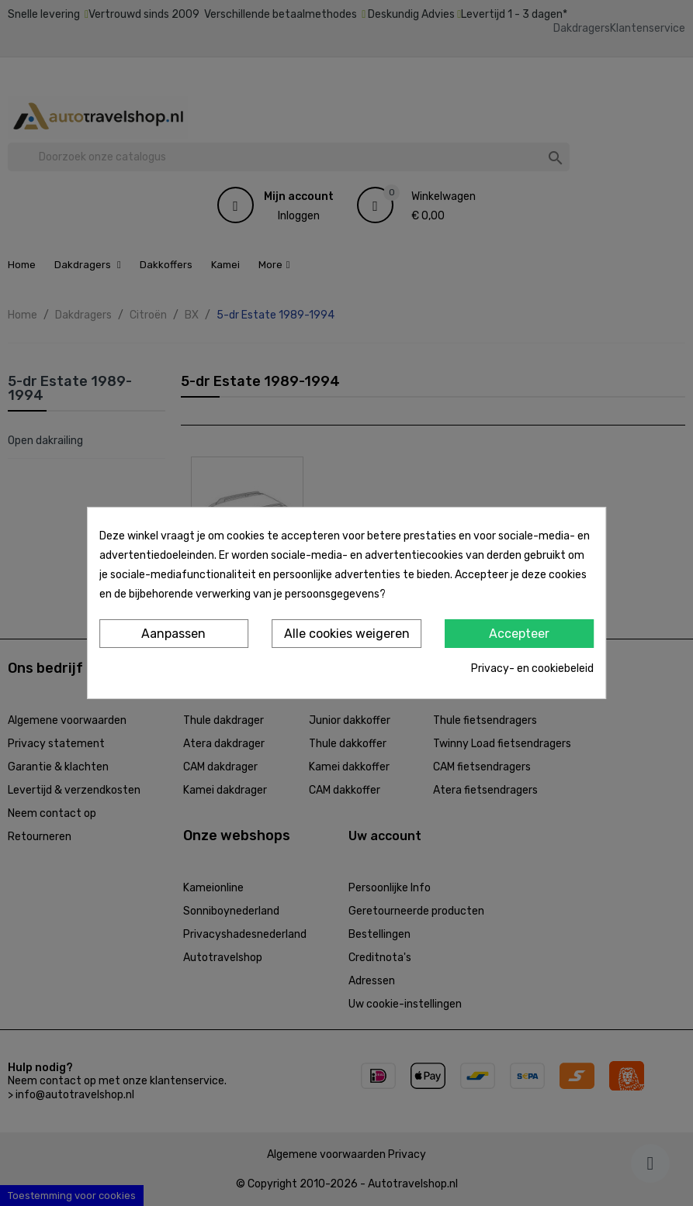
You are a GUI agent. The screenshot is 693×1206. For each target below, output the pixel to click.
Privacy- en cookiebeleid (532, 668)
